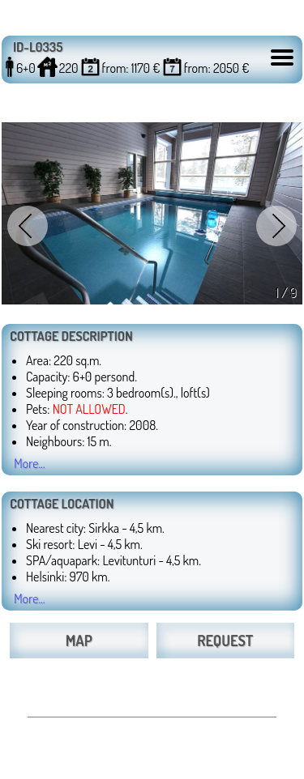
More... (29, 463)
